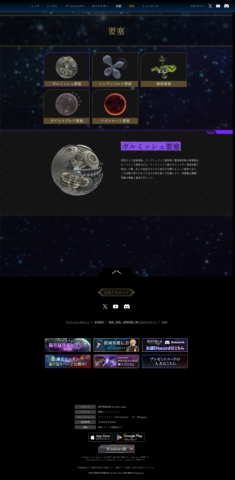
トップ (35, 6)
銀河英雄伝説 (14, 6)
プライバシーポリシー (78, 322)
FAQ (164, 322)
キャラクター (100, 6)
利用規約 (99, 322)
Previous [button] (106, 229)
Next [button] (127, 229)
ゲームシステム (74, 6)
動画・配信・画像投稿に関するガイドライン (133, 322)
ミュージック (150, 6)
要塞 (131, 6)
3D (110, 194)
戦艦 (118, 6)
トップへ (116, 272)
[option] (116, 172)
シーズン (52, 6)
